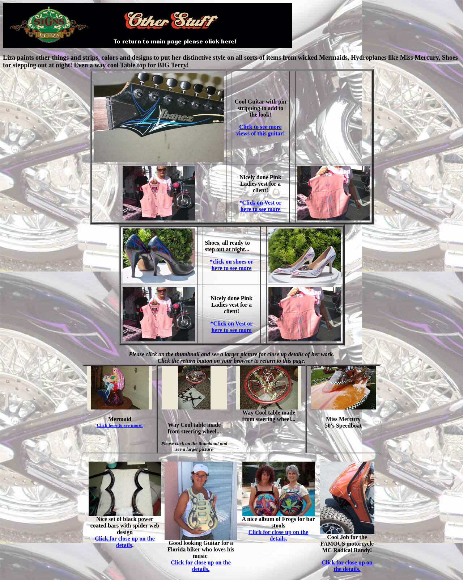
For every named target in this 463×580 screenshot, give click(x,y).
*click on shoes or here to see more (231, 265)
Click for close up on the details (124, 541)
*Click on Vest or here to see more (260, 205)
